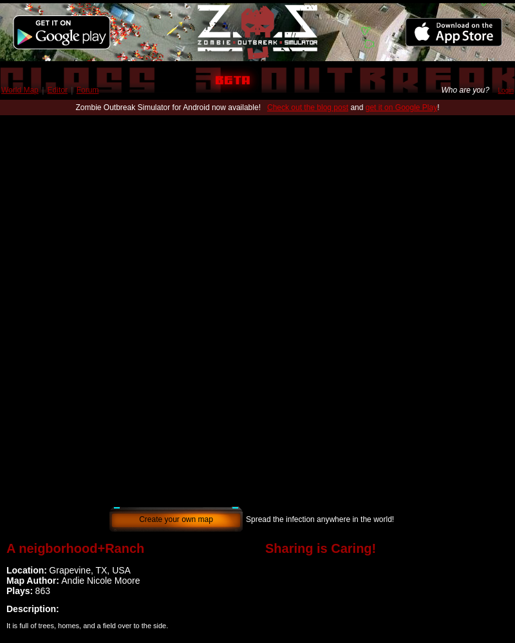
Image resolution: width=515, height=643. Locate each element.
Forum (88, 90)
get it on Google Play (401, 107)
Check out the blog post (307, 107)
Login (506, 90)
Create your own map (176, 519)
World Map (20, 90)
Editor (58, 90)
